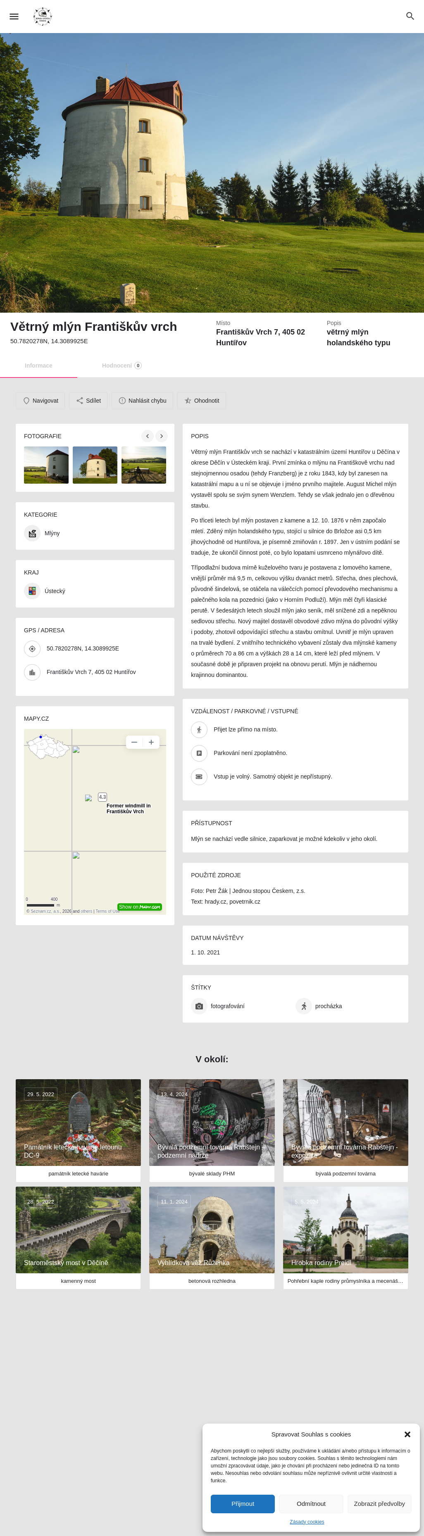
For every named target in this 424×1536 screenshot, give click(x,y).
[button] (407, 1434)
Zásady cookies (307, 1522)
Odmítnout (311, 1503)
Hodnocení (122, 365)
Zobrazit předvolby (379, 1503)
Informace (38, 365)
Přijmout (242, 1503)
